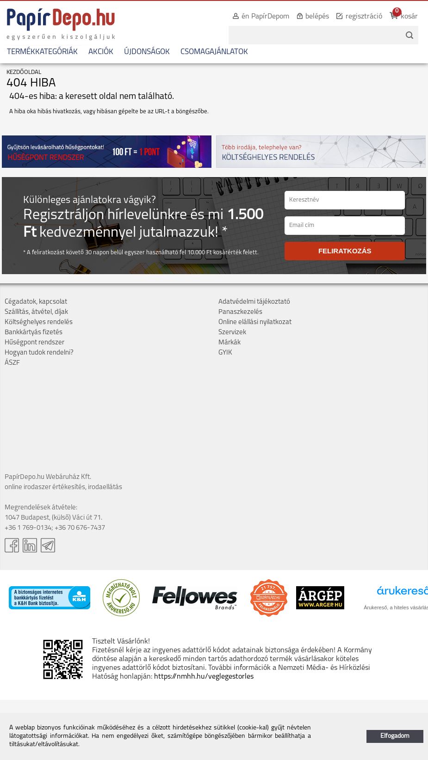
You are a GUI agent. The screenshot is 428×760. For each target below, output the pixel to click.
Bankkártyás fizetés (33, 332)
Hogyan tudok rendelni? (39, 352)
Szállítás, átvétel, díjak (36, 312)
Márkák (229, 342)
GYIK (225, 352)
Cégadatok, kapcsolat (36, 302)
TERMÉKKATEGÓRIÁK (42, 52)
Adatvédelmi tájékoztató (254, 302)
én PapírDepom (265, 16)
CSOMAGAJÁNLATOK (214, 52)
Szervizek (232, 332)
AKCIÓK (100, 52)
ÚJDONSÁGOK (147, 52)
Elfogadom (394, 736)
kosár (409, 16)
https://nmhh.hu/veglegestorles (204, 676)
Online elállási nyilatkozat (255, 322)
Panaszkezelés (240, 312)
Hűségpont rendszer (34, 342)
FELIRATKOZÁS (345, 251)
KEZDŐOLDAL (23, 72)
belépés (317, 16)
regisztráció (364, 16)
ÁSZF (12, 363)
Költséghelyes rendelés (39, 322)
